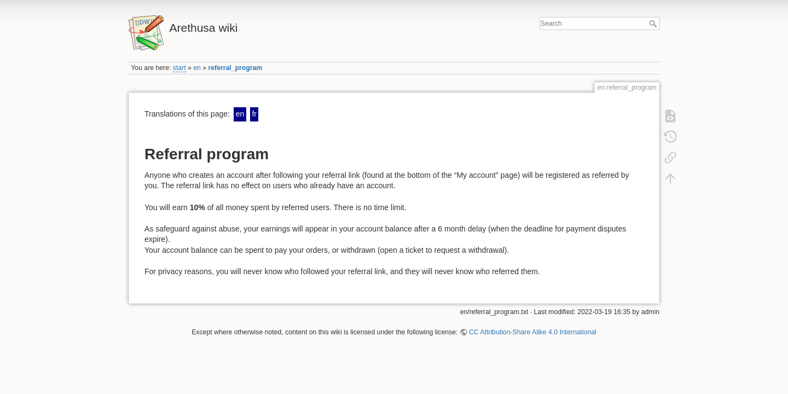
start (179, 68)
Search (654, 23)
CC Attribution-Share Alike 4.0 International (532, 332)
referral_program (235, 68)
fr (254, 113)
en (197, 68)
